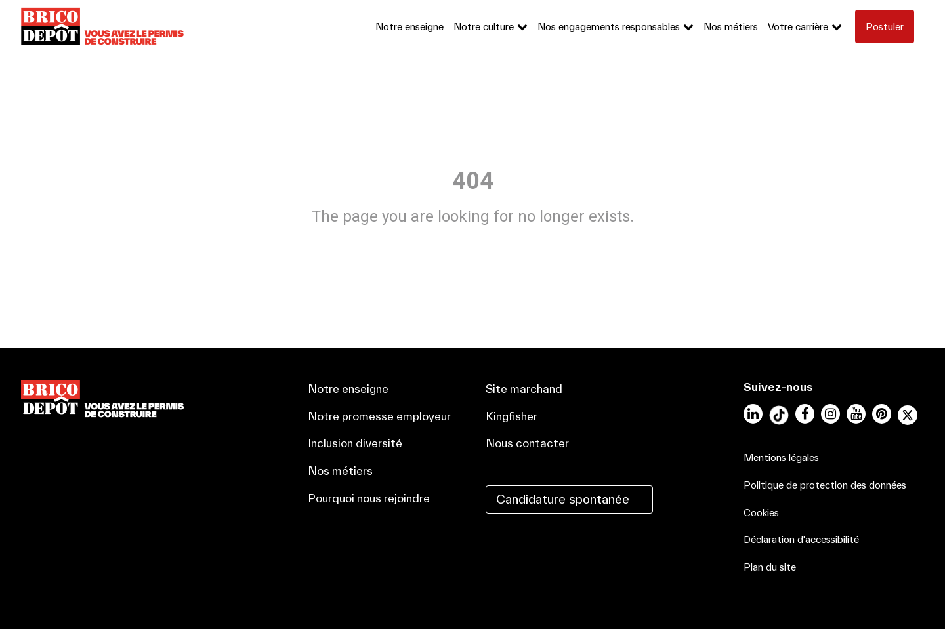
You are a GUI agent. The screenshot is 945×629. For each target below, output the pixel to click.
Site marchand (524, 388)
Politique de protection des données (825, 485)
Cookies (761, 512)
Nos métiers (731, 26)
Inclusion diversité (355, 443)
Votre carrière (798, 26)
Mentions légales (781, 457)
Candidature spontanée (562, 499)
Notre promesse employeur (379, 416)
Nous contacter (527, 443)
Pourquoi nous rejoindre (369, 498)
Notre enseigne (409, 26)
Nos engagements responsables (608, 26)
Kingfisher (511, 416)
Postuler (885, 26)
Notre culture (483, 26)
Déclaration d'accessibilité (801, 539)
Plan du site (770, 567)
